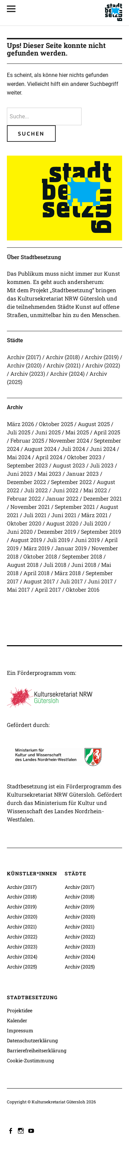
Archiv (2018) (63, 357)
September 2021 (75, 506)
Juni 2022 (65, 490)
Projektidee (19, 1010)
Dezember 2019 (56, 531)
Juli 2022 (36, 490)
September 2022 (71, 481)
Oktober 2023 (84, 457)
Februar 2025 (27, 440)
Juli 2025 (18, 432)
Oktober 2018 (40, 556)
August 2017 (39, 581)
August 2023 (69, 465)
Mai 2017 (18, 589)
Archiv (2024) (67, 373)
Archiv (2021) (63, 365)
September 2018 (82, 556)
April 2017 (48, 589)
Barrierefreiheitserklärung (36, 1050)
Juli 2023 (102, 465)
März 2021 (94, 515)
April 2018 (36, 573)
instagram (22, 1130)
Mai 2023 (49, 473)
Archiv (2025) (22, 966)
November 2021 (30, 506)
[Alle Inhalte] (14, 9)
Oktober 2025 (56, 423)
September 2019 (101, 531)
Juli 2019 (58, 539)
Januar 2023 (82, 473)
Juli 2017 (71, 581)
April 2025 (107, 432)
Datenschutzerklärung (32, 1040)
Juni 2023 (20, 473)
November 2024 (69, 440)
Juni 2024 (103, 448)
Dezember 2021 (102, 498)
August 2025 (94, 423)
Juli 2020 (95, 523)
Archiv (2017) (24, 357)
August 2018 (23, 564)
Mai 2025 (77, 432)
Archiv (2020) (24, 365)
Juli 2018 (54, 564)
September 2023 (27, 465)
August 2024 (40, 448)
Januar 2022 (62, 498)
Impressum (20, 1030)
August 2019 (26, 539)
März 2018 (67, 573)
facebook (11, 1130)
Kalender (17, 1020)
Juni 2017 (100, 581)
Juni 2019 (87, 539)
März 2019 (36, 548)
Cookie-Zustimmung (30, 1060)
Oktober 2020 (24, 523)
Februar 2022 (24, 498)
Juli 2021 (34, 515)
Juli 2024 (73, 448)
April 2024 (48, 457)
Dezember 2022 (26, 481)
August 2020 (62, 523)
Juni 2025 (48, 432)
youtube (32, 1130)
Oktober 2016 (82, 589)
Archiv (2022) (102, 365)
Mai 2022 (95, 490)
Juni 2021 (63, 515)
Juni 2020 (20, 531)
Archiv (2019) (102, 357)
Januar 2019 (71, 548)
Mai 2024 (19, 457)
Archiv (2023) (27, 373)
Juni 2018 (83, 564)
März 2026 (20, 423)
